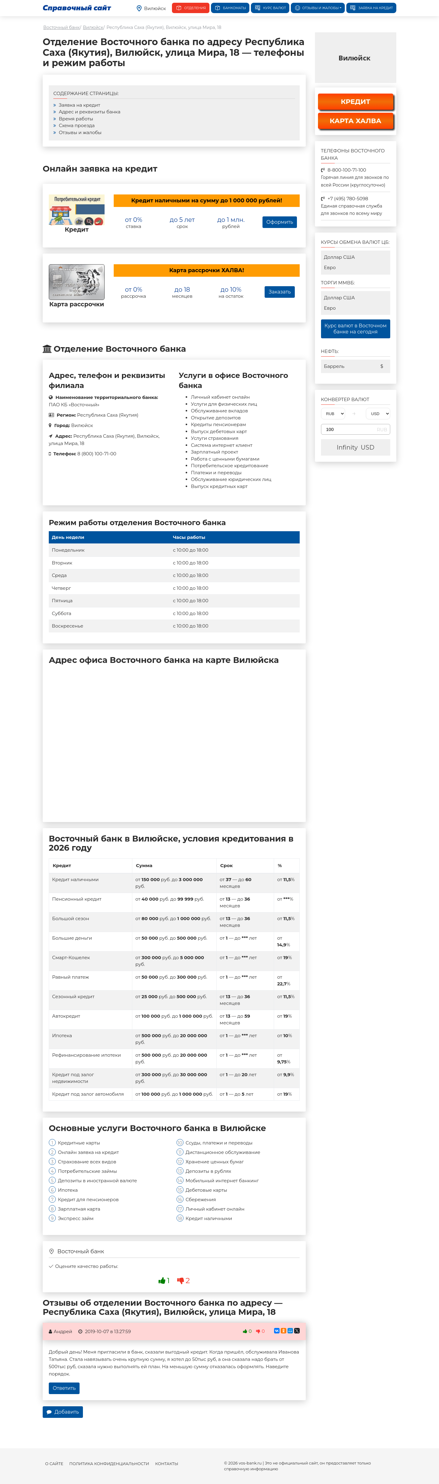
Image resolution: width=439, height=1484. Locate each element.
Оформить (279, 222)
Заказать (280, 292)
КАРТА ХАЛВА (355, 121)
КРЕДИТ (355, 102)
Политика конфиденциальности (109, 1463)
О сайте (54, 1463)
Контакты (166, 1463)
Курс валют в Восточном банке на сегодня (355, 329)
